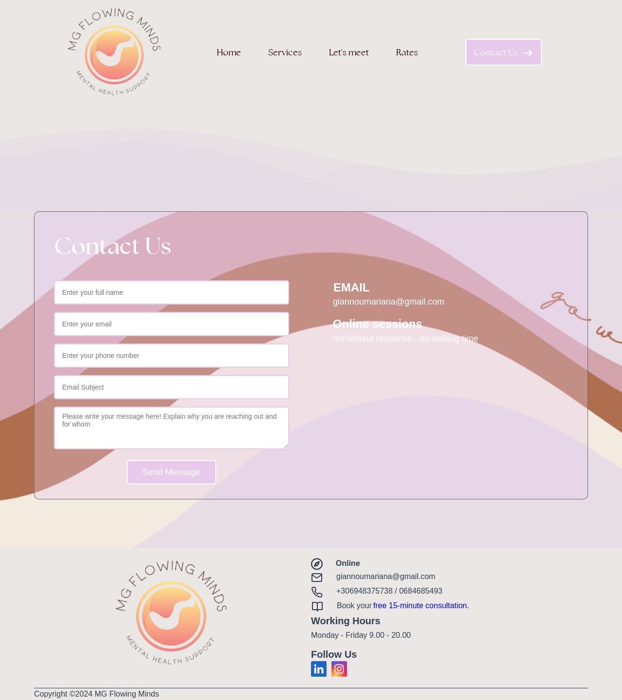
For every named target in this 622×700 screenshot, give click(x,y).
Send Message (171, 472)
